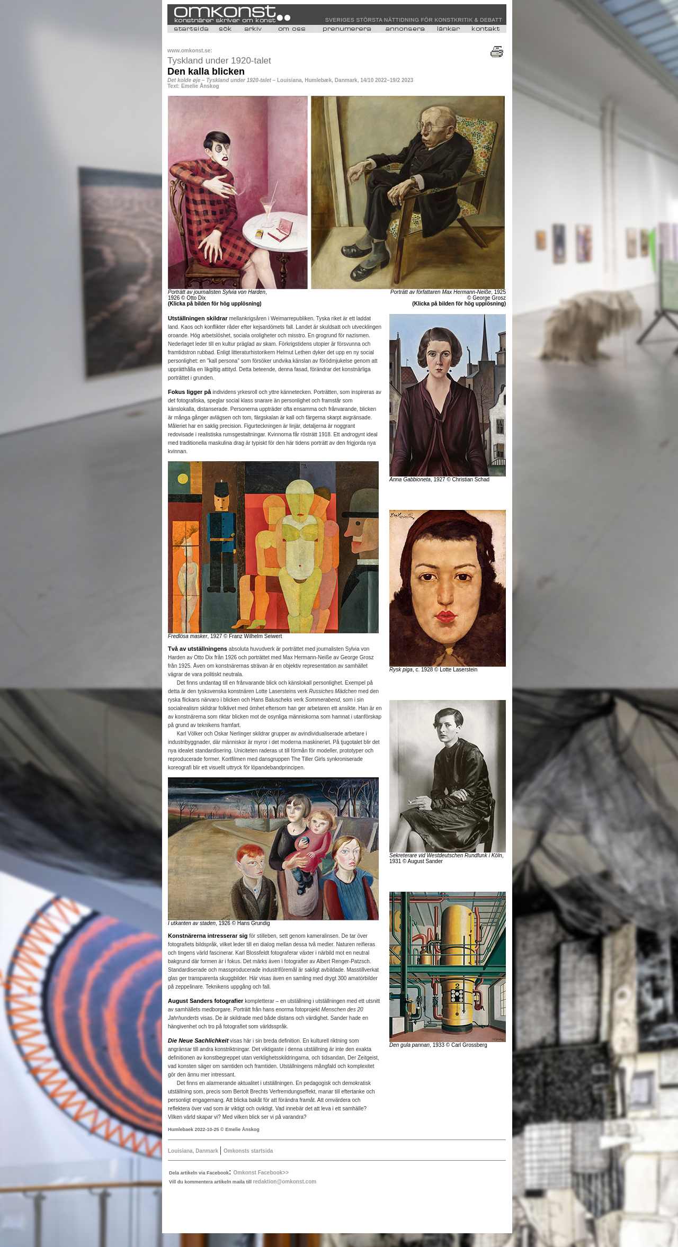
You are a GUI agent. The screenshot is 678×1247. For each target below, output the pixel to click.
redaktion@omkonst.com (284, 1182)
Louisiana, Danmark (194, 1151)
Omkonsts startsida (248, 1151)
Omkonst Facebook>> (261, 1173)
